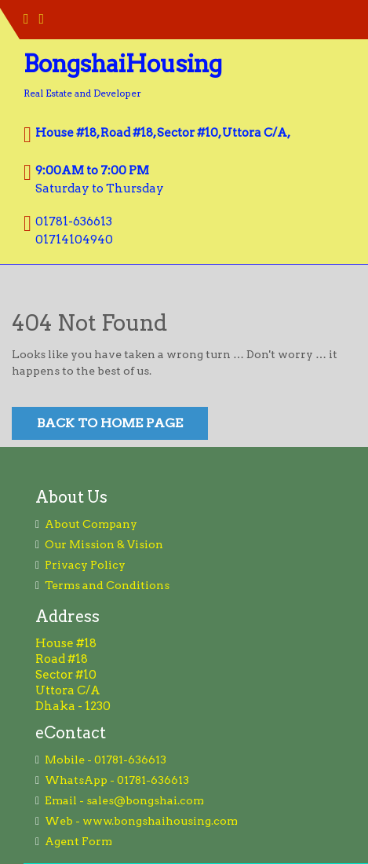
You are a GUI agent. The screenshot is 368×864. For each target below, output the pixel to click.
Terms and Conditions (107, 585)
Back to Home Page (110, 423)
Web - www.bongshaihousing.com (141, 821)
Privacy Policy (85, 564)
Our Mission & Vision (104, 544)
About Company (91, 524)
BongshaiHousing (123, 63)
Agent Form (78, 841)
